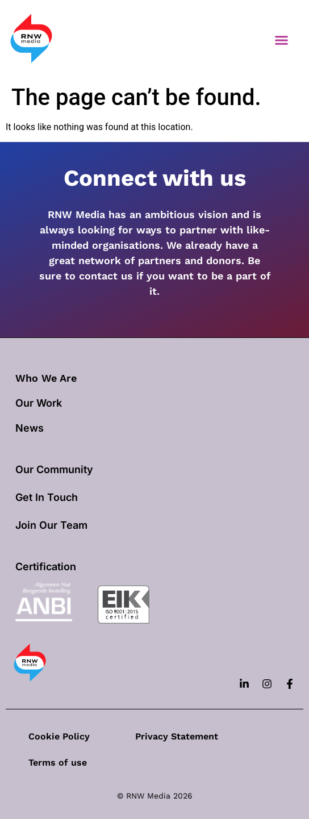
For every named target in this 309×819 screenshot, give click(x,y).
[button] (282, 40)
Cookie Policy (59, 736)
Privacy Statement (176, 736)
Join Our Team (51, 525)
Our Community (54, 469)
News (29, 428)
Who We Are (46, 378)
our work (38, 403)
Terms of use (57, 762)
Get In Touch (46, 497)
